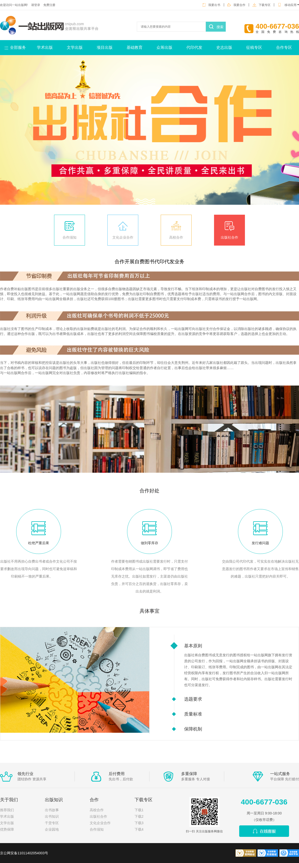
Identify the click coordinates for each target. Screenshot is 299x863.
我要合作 (236, 5)
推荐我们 (7, 810)
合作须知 (69, 237)
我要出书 (211, 5)
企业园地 (52, 829)
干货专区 (52, 823)
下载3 (139, 823)
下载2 (139, 816)
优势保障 (7, 829)
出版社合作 (229, 237)
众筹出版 (164, 47)
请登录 (35, 5)
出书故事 (52, 810)
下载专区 (262, 5)
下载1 (139, 810)
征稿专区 (254, 47)
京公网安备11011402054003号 (24, 853)
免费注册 (49, 5)
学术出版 (45, 47)
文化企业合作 (122, 237)
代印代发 (194, 47)
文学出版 (75, 47)
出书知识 (52, 816)
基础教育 (135, 47)
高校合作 (176, 237)
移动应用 (288, 5)
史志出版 (224, 47)
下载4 (139, 829)
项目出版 (105, 47)
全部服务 (18, 47)
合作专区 (284, 47)
